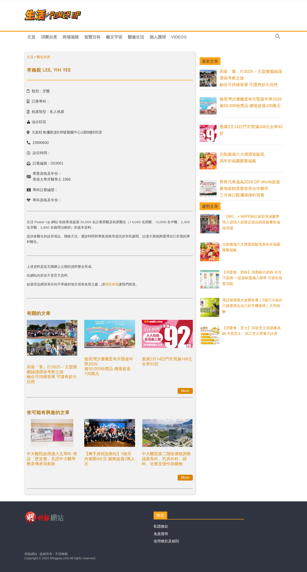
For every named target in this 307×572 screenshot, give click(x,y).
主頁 (31, 37)
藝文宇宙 (114, 37)
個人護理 (158, 37)
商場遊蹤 (71, 37)
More (185, 391)
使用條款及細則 (166, 541)
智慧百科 (92, 37)
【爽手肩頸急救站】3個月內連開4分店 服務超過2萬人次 (109, 458)
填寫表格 (111, 284)
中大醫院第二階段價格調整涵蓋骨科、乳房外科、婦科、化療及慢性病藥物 (166, 458)
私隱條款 (161, 526)
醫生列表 (43, 57)
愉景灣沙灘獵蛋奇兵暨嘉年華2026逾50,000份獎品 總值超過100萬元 (108, 366)
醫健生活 (136, 37)
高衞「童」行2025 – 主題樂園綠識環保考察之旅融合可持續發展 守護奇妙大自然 (52, 374)
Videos (179, 37)
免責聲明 (161, 534)
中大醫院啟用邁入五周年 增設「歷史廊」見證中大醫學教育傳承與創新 (52, 458)
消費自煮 (49, 37)
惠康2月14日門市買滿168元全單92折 (167, 361)
